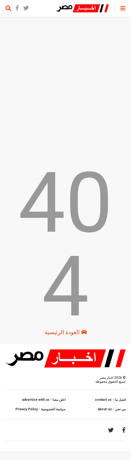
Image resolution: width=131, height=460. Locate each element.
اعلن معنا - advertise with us (44, 400)
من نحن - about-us (112, 409)
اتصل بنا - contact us (110, 400)
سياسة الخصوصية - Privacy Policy (40, 409)
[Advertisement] (65, 89)
